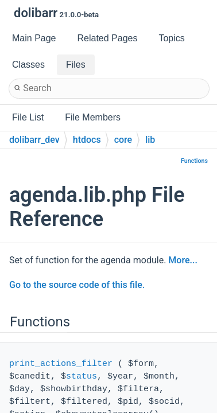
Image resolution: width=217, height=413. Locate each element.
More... (182, 260)
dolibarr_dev (34, 139)
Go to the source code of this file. (77, 284)
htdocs (87, 139)
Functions (194, 161)
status (81, 376)
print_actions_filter (61, 364)
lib (150, 139)
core (123, 139)
